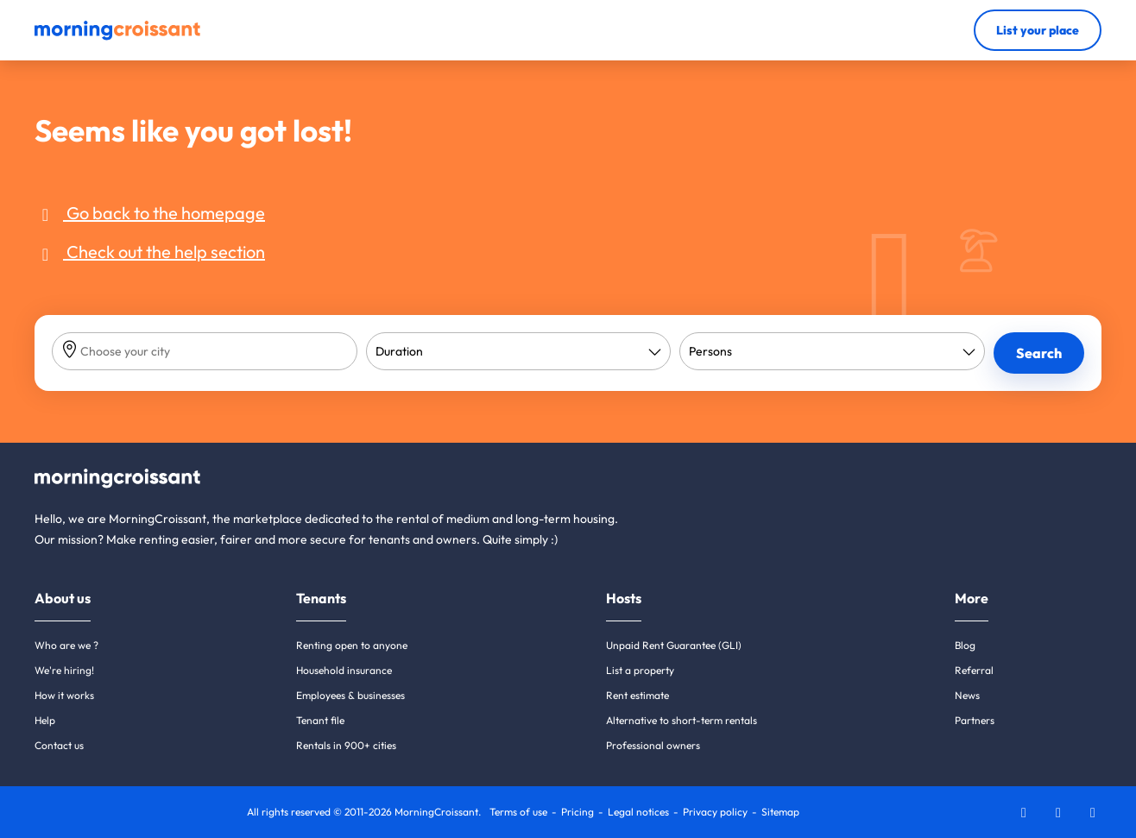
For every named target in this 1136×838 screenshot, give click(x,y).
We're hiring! (64, 670)
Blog (965, 645)
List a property (640, 670)
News (967, 695)
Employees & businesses (350, 695)
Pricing (577, 811)
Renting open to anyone (351, 645)
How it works (64, 695)
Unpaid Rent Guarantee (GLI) (674, 645)
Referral (974, 670)
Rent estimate (637, 695)
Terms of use (518, 811)
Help (45, 720)
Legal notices (638, 811)
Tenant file (320, 720)
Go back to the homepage (150, 213)
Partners (974, 720)
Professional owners (653, 745)
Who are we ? (66, 645)
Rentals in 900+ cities (346, 745)
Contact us (59, 745)
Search (1039, 353)
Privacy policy (715, 811)
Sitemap (780, 811)
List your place (1037, 30)
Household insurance (344, 670)
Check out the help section (150, 251)
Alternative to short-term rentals (681, 720)
